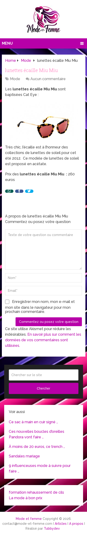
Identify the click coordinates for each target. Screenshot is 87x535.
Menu (7, 43)
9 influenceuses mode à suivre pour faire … (40, 468)
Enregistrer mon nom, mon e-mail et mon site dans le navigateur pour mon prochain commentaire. (40, 306)
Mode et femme (29, 519)
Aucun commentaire (48, 79)
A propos (76, 523)
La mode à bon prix (25, 498)
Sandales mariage (24, 456)
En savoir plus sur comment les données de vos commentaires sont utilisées (43, 340)
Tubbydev (52, 528)
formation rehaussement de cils (36, 492)
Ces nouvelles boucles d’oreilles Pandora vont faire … (36, 434)
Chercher (43, 388)
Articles (61, 523)
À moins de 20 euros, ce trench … (37, 446)
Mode (15, 79)
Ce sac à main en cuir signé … (33, 422)
